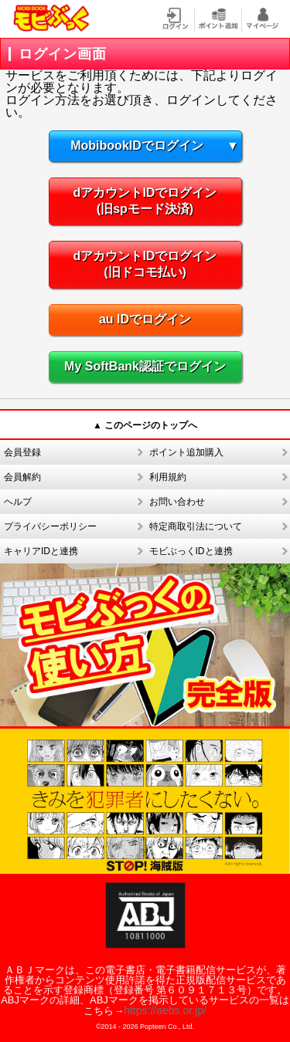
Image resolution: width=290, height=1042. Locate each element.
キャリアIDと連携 (41, 551)
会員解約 (22, 477)
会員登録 (22, 452)
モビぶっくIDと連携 (191, 551)
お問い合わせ (177, 501)
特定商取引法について (195, 526)
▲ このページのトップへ (145, 425)
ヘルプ (18, 501)
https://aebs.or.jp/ (165, 1010)
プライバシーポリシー (50, 526)
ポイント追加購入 (186, 452)
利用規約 (167, 477)
